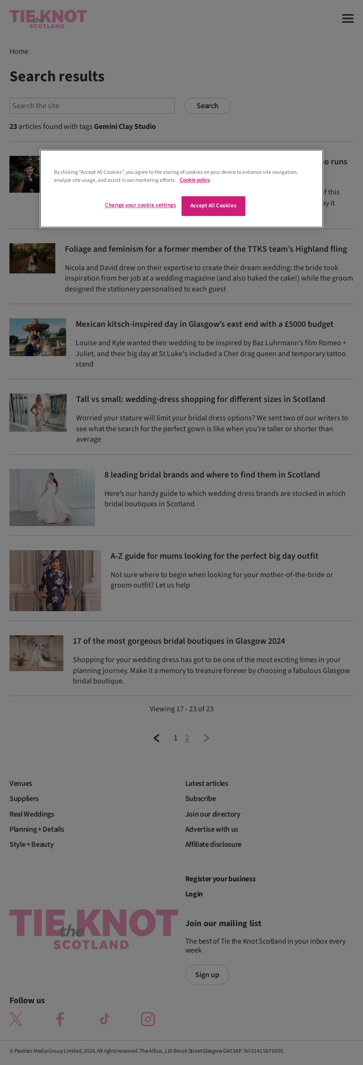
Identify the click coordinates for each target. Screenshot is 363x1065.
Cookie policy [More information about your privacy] (195, 181)
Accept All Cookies (213, 206)
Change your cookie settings (140, 206)
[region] (181, 189)
